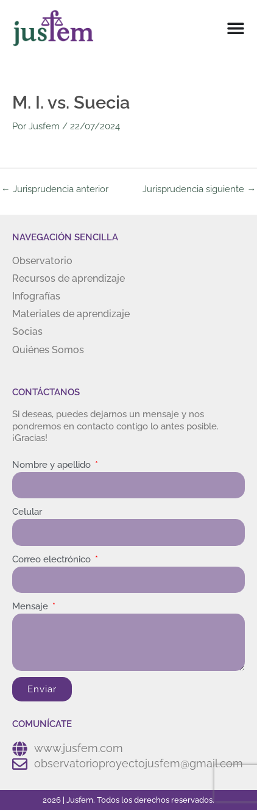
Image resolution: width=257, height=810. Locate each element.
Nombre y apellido (52, 464)
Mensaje (31, 606)
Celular (27, 511)
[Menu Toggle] (236, 28)
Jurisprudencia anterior (54, 189)
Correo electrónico (52, 559)
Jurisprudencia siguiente (199, 189)
